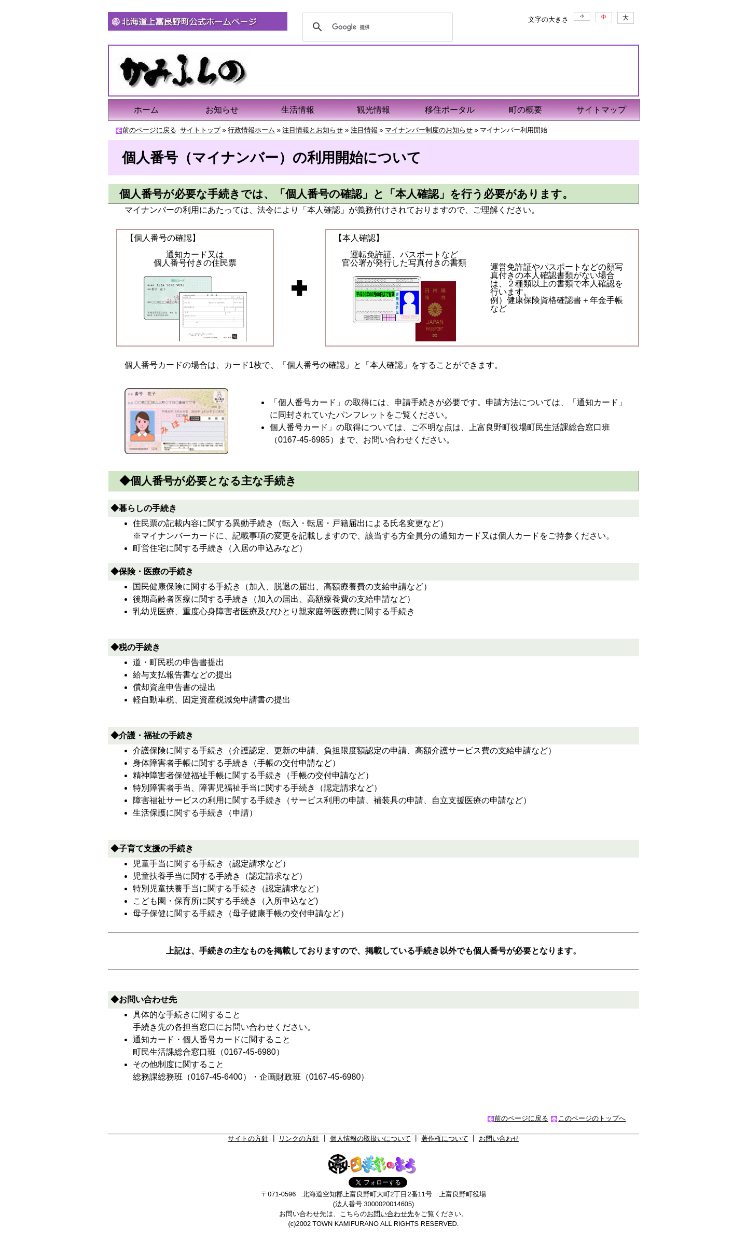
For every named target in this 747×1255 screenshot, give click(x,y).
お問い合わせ (499, 1138)
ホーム (146, 109)
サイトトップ (200, 130)
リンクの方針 (299, 1138)
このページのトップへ (592, 1118)
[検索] (376, 27)
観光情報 (373, 109)
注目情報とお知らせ (312, 130)
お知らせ (222, 109)
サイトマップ (601, 109)
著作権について (444, 1138)
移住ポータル (450, 109)
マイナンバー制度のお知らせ (429, 130)
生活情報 (297, 109)
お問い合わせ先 (390, 1214)
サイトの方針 (248, 1138)
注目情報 (364, 130)
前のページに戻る (149, 130)
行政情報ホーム (251, 130)
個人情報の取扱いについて (370, 1138)
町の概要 (525, 109)
